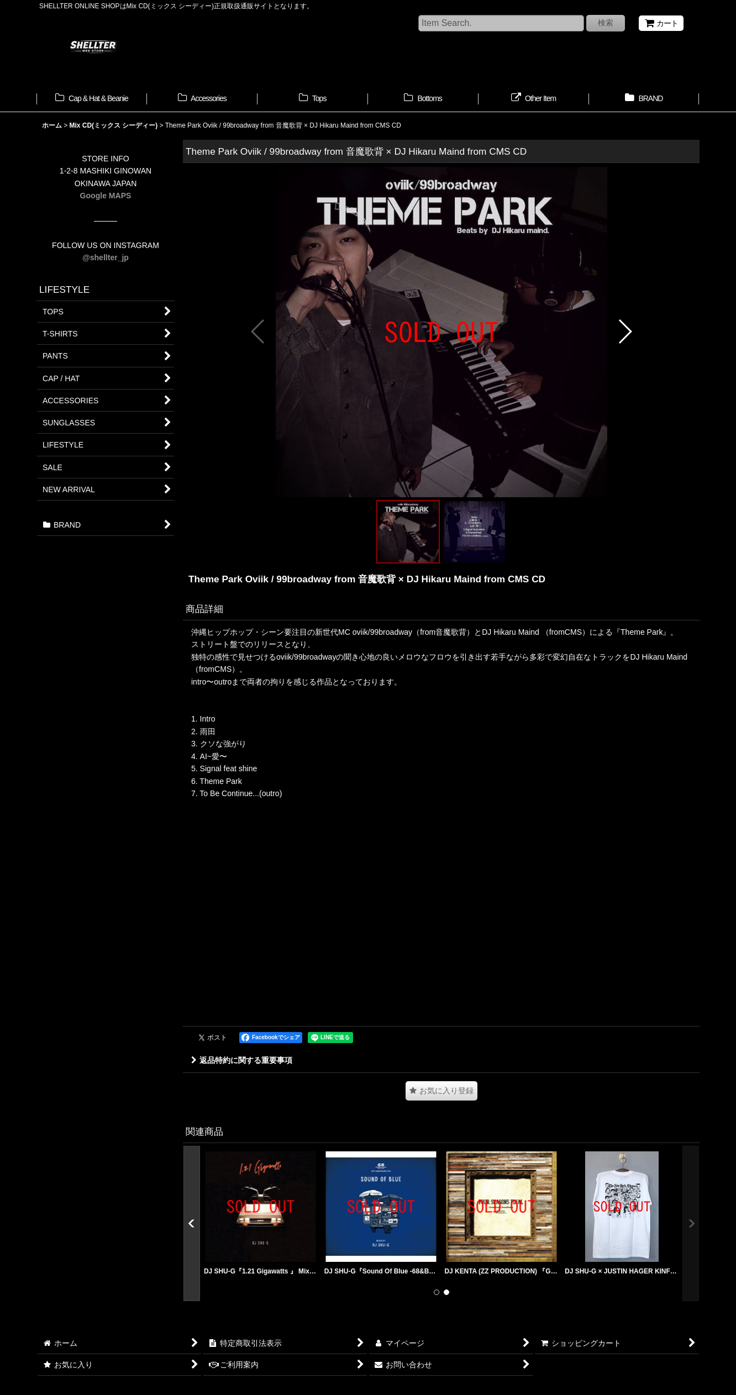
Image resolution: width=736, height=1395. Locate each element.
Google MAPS (106, 195)
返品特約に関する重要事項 (241, 1060)
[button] (258, 331)
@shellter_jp (105, 257)
